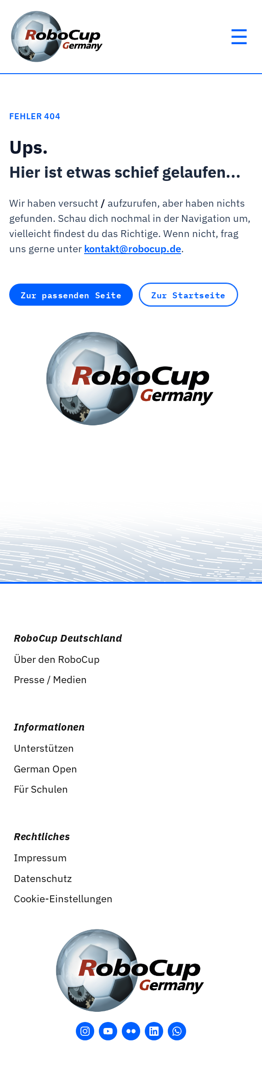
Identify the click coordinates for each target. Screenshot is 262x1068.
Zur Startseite (188, 295)
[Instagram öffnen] (85, 1031)
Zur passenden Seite (71, 295)
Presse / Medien (50, 679)
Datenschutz (43, 878)
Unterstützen (44, 748)
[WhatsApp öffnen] (177, 1031)
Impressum (40, 857)
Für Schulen (41, 788)
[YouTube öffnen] (108, 1031)
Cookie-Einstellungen (63, 898)
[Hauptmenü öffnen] (239, 37)
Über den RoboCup (57, 659)
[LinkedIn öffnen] (154, 1031)
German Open (45, 768)
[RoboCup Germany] (57, 36)
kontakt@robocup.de (132, 248)
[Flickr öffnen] (131, 1031)
